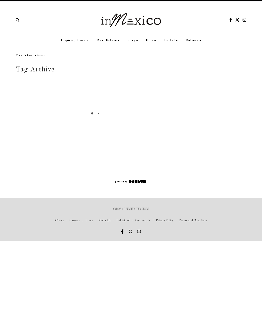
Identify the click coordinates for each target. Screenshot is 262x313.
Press (89, 220)
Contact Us (142, 220)
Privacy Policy (164, 220)
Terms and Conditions (193, 220)
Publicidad (123, 220)
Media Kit (104, 220)
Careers (74, 220)
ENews (59, 220)
